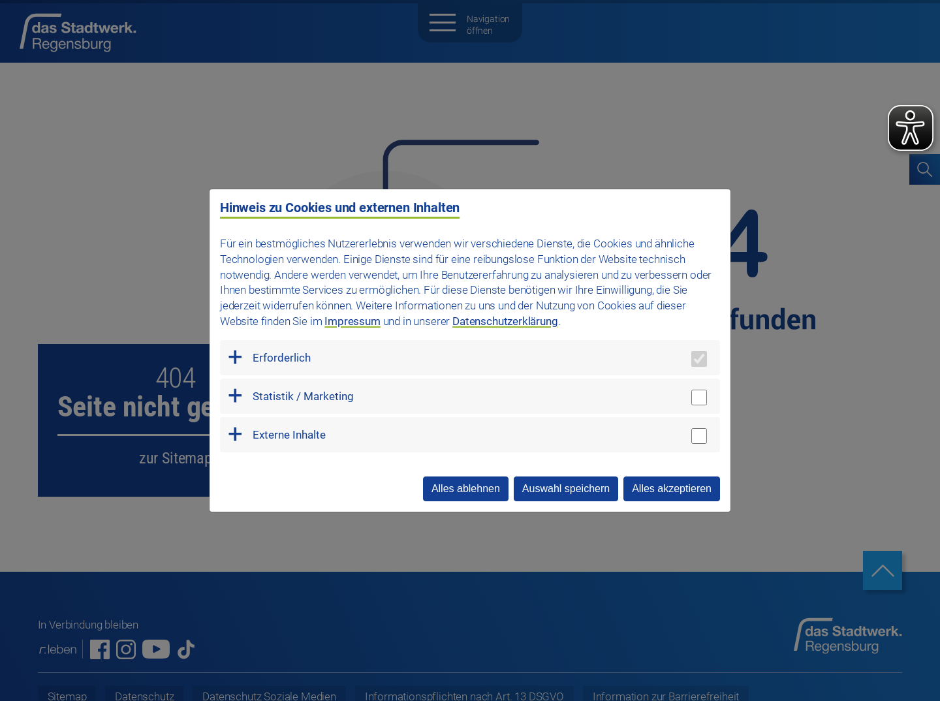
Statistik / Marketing (303, 396)
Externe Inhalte (289, 434)
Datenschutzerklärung (505, 321)
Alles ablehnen (465, 488)
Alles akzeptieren (672, 488)
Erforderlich (282, 357)
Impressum (352, 321)
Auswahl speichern (566, 488)
